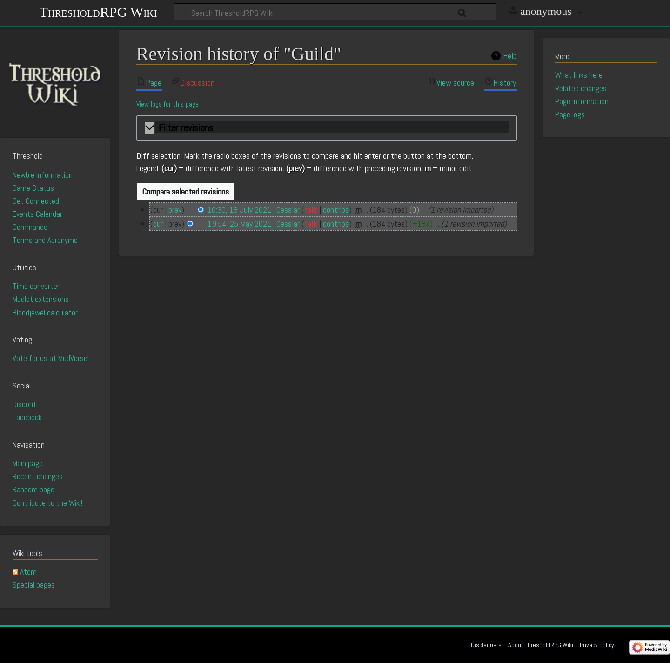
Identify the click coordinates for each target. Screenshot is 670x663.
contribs (336, 209)
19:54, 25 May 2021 (239, 223)
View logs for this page (167, 104)
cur (158, 223)
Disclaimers (486, 645)
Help (510, 55)
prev (174, 209)
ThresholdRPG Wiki (98, 11)
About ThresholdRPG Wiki (540, 645)
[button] (326, 128)
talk (310, 209)
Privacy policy (597, 645)
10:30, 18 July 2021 (239, 209)
